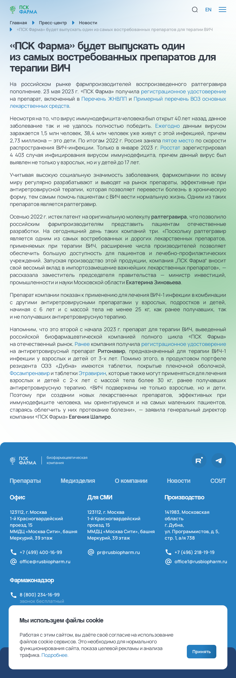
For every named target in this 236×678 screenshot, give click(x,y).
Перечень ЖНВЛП (104, 98)
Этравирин (92, 373)
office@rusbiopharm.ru (45, 561)
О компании (131, 480)
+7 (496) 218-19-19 (194, 552)
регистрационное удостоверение (183, 91)
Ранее (82, 343)
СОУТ (218, 480)
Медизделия (78, 480)
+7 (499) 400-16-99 (41, 552)
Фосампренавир (30, 373)
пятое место (178, 140)
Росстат (170, 147)
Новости (179, 480)
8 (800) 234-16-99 (40, 594)
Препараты (25, 480)
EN (208, 9)
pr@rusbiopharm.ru (118, 552)
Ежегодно (167, 125)
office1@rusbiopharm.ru (201, 561)
